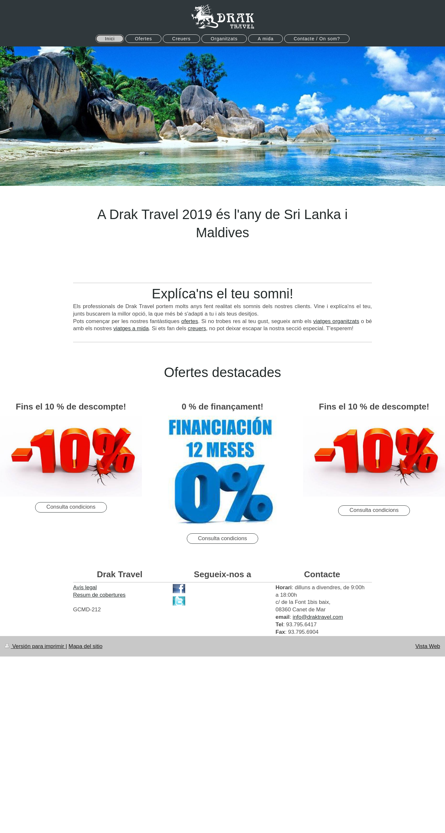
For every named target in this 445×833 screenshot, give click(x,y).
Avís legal (85, 587)
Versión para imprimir (35, 646)
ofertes (189, 321)
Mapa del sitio (85, 646)
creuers (197, 328)
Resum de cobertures (99, 595)
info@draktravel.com (318, 617)
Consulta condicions (70, 507)
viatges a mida (131, 328)
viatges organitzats (336, 321)
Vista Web (427, 646)
